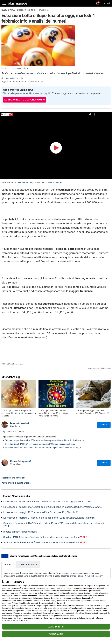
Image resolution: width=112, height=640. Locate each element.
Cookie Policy (23, 620)
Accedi (107, 3)
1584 (58, 588)
